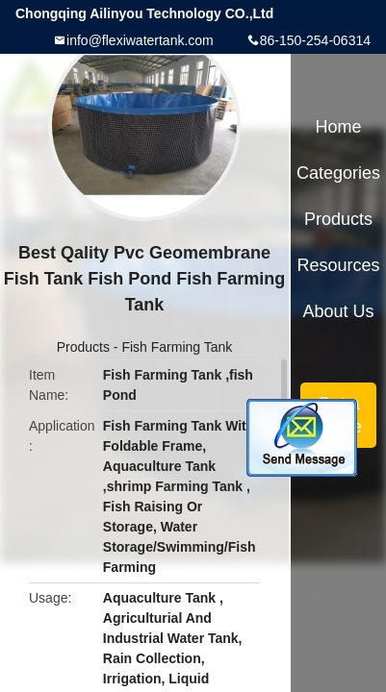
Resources (338, 265)
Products (83, 347)
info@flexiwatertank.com (140, 40)
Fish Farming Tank (176, 347)
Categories (338, 173)
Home (339, 126)
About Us (338, 311)
